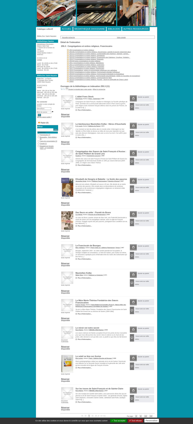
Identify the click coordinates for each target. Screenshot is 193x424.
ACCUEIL (66, 29)
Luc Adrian (79, 214)
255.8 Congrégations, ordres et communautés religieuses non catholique (92, 70)
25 (136, 416)
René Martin (79, 330)
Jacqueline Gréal (81, 181)
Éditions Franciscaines (99, 181)
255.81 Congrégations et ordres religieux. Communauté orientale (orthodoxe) (93, 72)
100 (145, 416)
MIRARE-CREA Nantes (96, 330)
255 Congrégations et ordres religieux (80, 50)
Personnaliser (152, 421)
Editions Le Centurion (96, 275)
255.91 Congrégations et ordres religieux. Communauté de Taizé (89, 78)
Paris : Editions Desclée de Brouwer (100, 358)
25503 (70, 81)
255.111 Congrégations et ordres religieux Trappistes (85, 67)
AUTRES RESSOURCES (135, 29)
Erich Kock (79, 98)
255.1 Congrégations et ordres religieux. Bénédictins (85, 63)
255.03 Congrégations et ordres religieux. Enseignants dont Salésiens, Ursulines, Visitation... (98, 57)
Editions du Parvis (94, 126)
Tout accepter (118, 421)
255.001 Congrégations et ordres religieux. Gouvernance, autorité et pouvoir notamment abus (99, 52)
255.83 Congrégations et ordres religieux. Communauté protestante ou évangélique (95, 74)
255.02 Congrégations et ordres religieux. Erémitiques (86, 55)
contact (39, 60)
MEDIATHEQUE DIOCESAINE (89, 29)
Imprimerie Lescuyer (93, 155)
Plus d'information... (85, 110)
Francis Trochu (80, 304)
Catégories (42, 132)
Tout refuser (135, 421)
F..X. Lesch (79, 126)
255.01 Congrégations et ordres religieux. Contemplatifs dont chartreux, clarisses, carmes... (98, 54)
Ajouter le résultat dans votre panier (80, 89)
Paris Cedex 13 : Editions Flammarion (103, 247)
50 (140, 416)
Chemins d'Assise (114, 181)
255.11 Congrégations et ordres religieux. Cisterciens (85, 65)
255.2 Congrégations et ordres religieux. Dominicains (85, 68)
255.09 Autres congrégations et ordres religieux (83, 61)
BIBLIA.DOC (114, 29)
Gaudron (78, 155)
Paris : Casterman (94, 98)
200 (151, 416)
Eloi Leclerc (79, 358)
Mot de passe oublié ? (44, 117)
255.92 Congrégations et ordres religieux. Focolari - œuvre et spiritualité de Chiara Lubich (97, 79)
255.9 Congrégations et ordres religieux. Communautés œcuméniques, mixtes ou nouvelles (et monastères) (103, 76)
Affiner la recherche (99, 89)
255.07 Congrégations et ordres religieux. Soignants (85, 59)
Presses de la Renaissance (97, 214)
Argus (118, 247)
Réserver (65, 114)
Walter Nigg (79, 275)
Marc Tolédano (80, 247)
